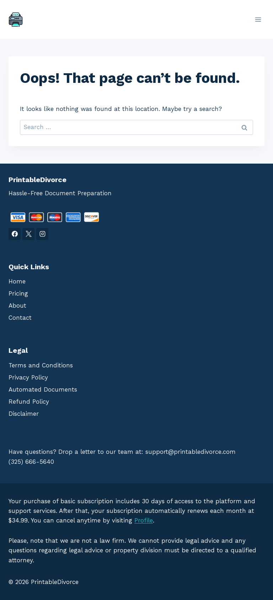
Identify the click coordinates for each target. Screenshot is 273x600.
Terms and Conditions (41, 365)
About (17, 305)
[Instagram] (42, 234)
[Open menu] (257, 19)
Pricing (18, 293)
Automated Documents (43, 389)
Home (17, 281)
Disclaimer (24, 413)
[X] (28, 234)
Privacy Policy (28, 377)
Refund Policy (29, 401)
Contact (20, 317)
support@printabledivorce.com (190, 451)
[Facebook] (15, 234)
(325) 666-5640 (31, 461)
